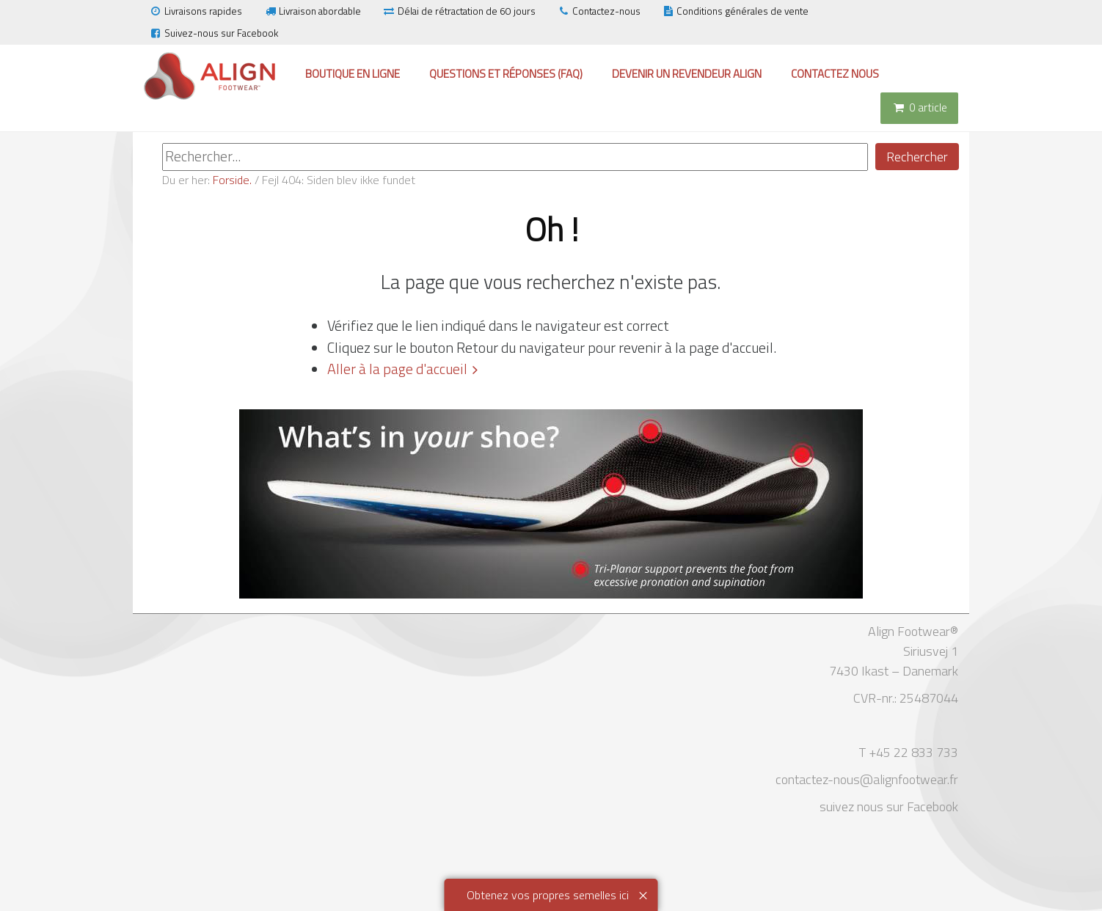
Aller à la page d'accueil (397, 369)
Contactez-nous (599, 11)
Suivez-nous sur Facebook (213, 33)
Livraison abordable (312, 11)
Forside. (232, 180)
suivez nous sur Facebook (889, 806)
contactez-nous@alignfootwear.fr (867, 779)
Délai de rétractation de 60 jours (459, 11)
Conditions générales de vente (735, 11)
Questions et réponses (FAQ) (506, 73)
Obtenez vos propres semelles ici (548, 895)
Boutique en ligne (352, 73)
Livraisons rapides (195, 11)
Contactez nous (835, 73)
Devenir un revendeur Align (687, 73)
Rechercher (917, 157)
